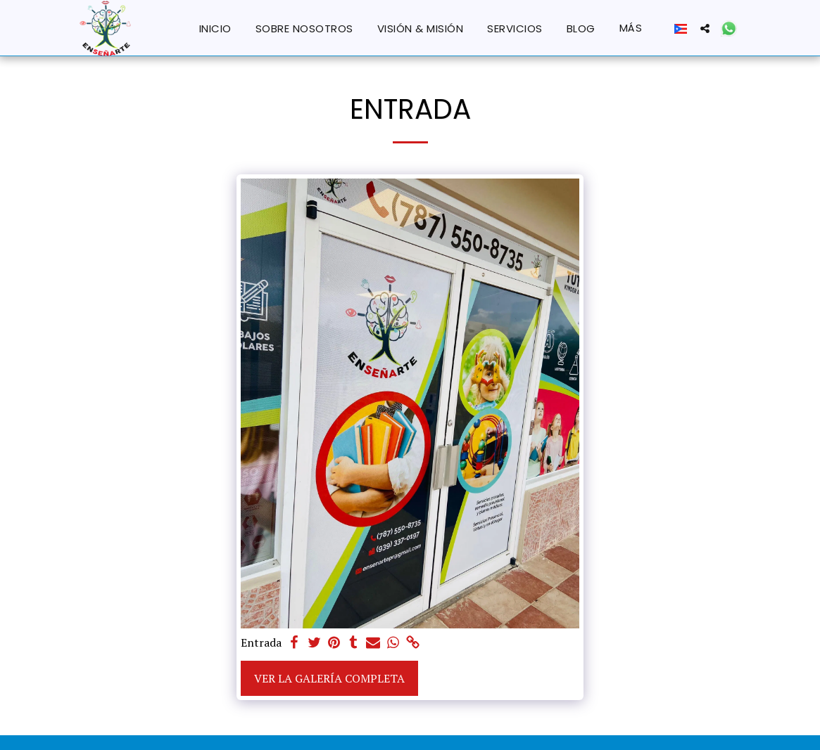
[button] (705, 28)
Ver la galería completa (329, 678)
